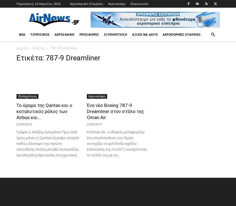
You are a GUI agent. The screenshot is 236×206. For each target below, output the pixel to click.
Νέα (22, 34)
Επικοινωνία (139, 4)
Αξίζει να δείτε (145, 34)
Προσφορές (89, 34)
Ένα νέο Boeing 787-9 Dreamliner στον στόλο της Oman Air (115, 111)
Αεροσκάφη (116, 4)
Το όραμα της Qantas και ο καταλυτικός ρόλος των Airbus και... (44, 111)
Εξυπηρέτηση (115, 34)
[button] (213, 34)
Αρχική (21, 48)
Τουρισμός (40, 34)
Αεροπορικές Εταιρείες (86, 4)
